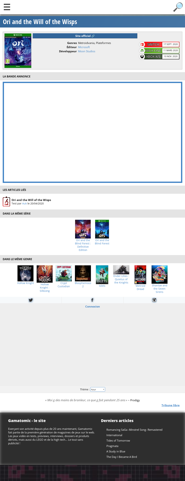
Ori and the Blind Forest (102, 242)
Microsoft (84, 47)
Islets (102, 285)
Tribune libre (171, 405)
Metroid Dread (140, 287)
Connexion (92, 306)
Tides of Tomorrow (118, 440)
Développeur (68, 51)
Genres (72, 43)
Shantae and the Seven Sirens (159, 289)
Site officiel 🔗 (85, 36)
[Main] (7, 7)
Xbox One (153, 50)
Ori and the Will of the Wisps (40, 21)
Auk (24, 203)
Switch (153, 44)
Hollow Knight (25, 283)
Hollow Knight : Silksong (45, 288)
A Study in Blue (115, 451)
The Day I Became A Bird (121, 457)
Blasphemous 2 (83, 284)
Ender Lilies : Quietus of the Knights (121, 279)
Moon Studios (86, 51)
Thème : (92, 389)
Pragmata (112, 446)
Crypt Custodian (64, 284)
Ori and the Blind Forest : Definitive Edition (83, 245)
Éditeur (72, 47)
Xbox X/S (153, 56)
